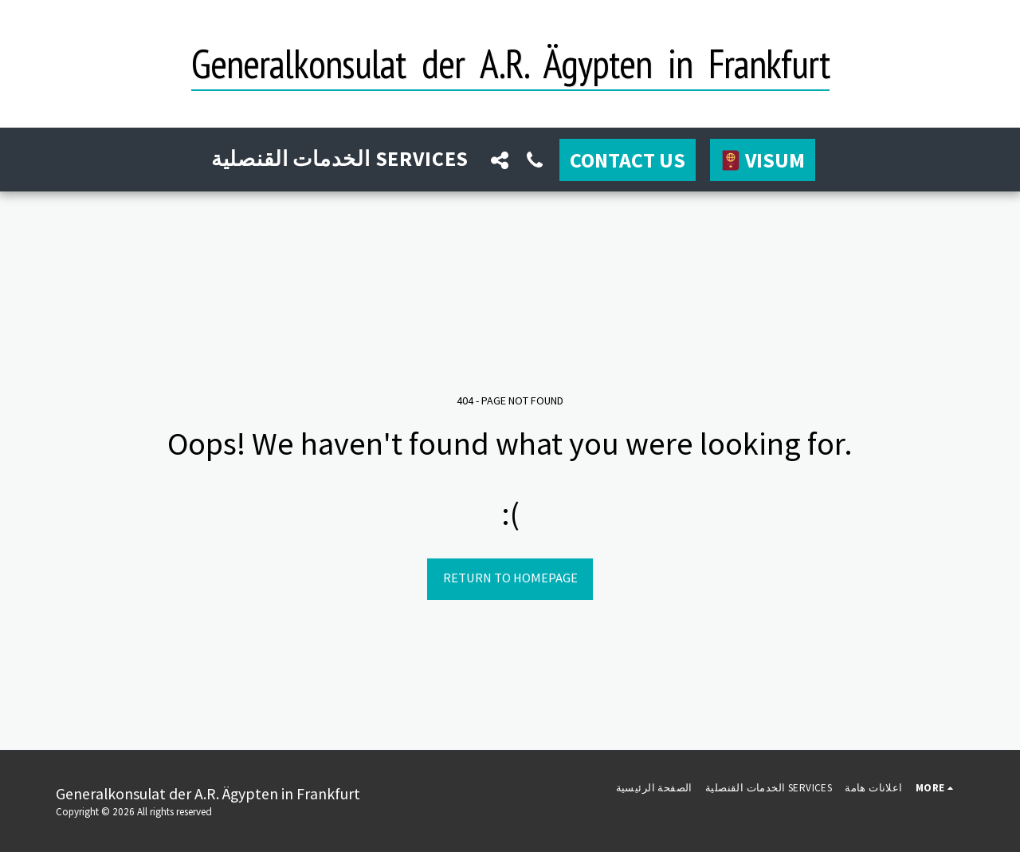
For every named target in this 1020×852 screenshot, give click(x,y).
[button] (499, 160)
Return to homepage (510, 578)
